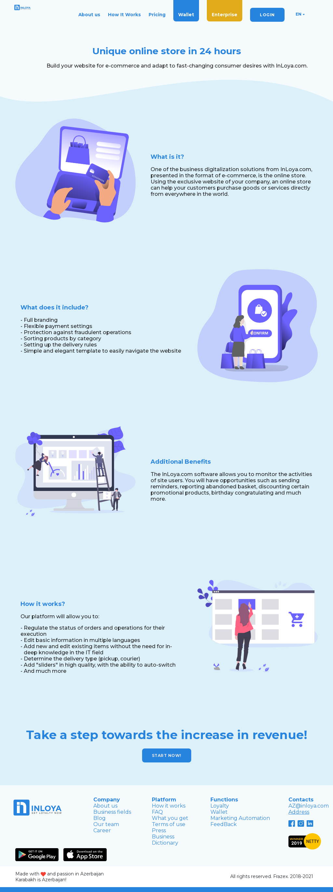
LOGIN (267, 14)
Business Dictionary (165, 840)
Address (298, 812)
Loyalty (219, 806)
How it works (168, 806)
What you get (170, 818)
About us (89, 14)
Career (102, 830)
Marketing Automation (240, 818)
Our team (106, 824)
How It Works (124, 14)
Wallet (186, 14)
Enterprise (224, 14)
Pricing (157, 14)
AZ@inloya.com (308, 806)
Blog (99, 818)
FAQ (157, 812)
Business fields (112, 812)
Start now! (166, 755)
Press (159, 830)
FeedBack (223, 824)
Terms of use (168, 824)
